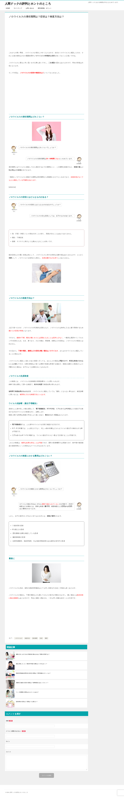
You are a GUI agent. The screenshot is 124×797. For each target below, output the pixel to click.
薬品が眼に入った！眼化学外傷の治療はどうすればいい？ (31, 663)
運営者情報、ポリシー (44, 8)
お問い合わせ (30, 8)
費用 (46, 638)
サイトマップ (18, 8)
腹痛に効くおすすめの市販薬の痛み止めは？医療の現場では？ (33, 654)
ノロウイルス (18, 638)
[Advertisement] (46, 34)
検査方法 (27, 638)
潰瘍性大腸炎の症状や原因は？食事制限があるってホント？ (32, 682)
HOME (8, 8)
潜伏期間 (34, 638)
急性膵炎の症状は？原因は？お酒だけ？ (27, 701)
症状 (41, 638)
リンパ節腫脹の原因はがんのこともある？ (27, 692)
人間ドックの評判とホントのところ (29, 3)
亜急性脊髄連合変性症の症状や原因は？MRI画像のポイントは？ (33, 673)
